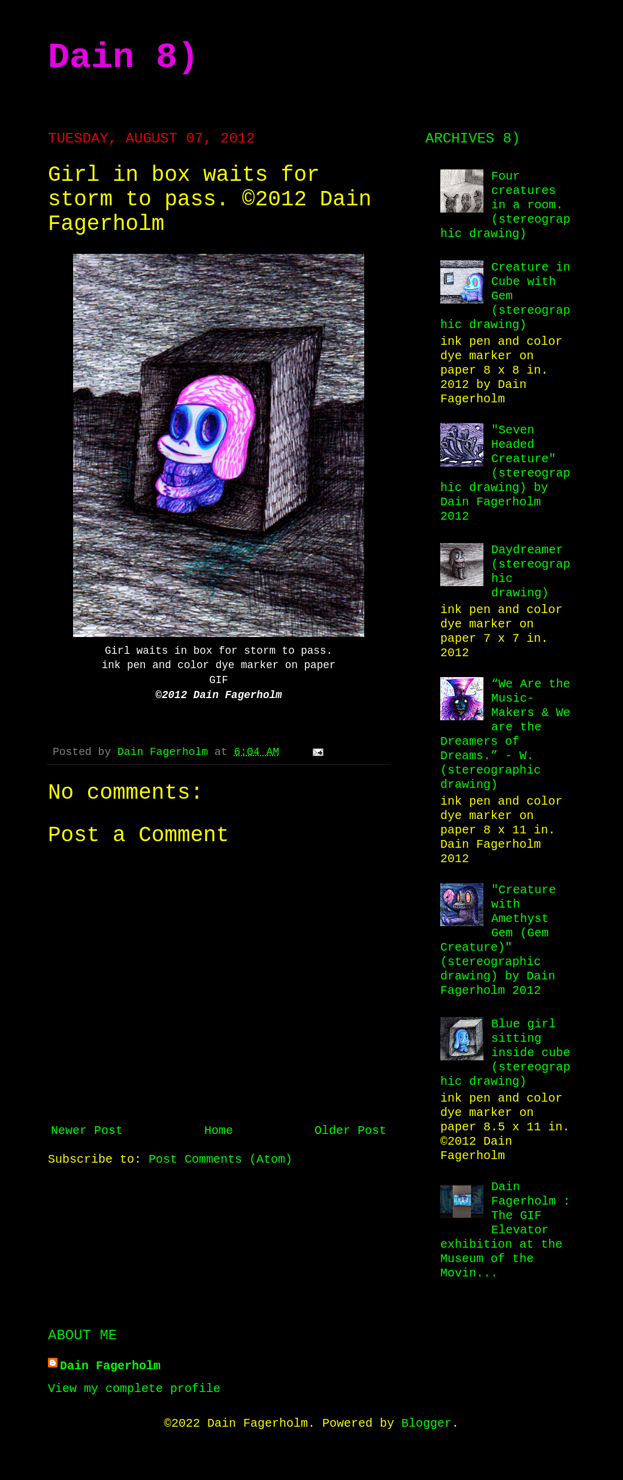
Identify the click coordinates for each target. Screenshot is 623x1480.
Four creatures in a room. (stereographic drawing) (505, 205)
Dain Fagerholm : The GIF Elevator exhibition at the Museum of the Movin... (505, 1230)
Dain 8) (123, 57)
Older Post (350, 1131)
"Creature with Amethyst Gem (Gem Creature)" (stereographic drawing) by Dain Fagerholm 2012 (498, 940)
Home (218, 1131)
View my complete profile (134, 1389)
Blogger (426, 1423)
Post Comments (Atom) (220, 1159)
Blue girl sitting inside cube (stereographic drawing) (505, 1052)
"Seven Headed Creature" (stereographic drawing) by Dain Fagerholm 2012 (505, 473)
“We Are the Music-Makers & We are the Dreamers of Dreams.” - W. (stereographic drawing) (505, 734)
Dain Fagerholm (165, 752)
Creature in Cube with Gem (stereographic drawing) (505, 296)
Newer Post (87, 1131)
